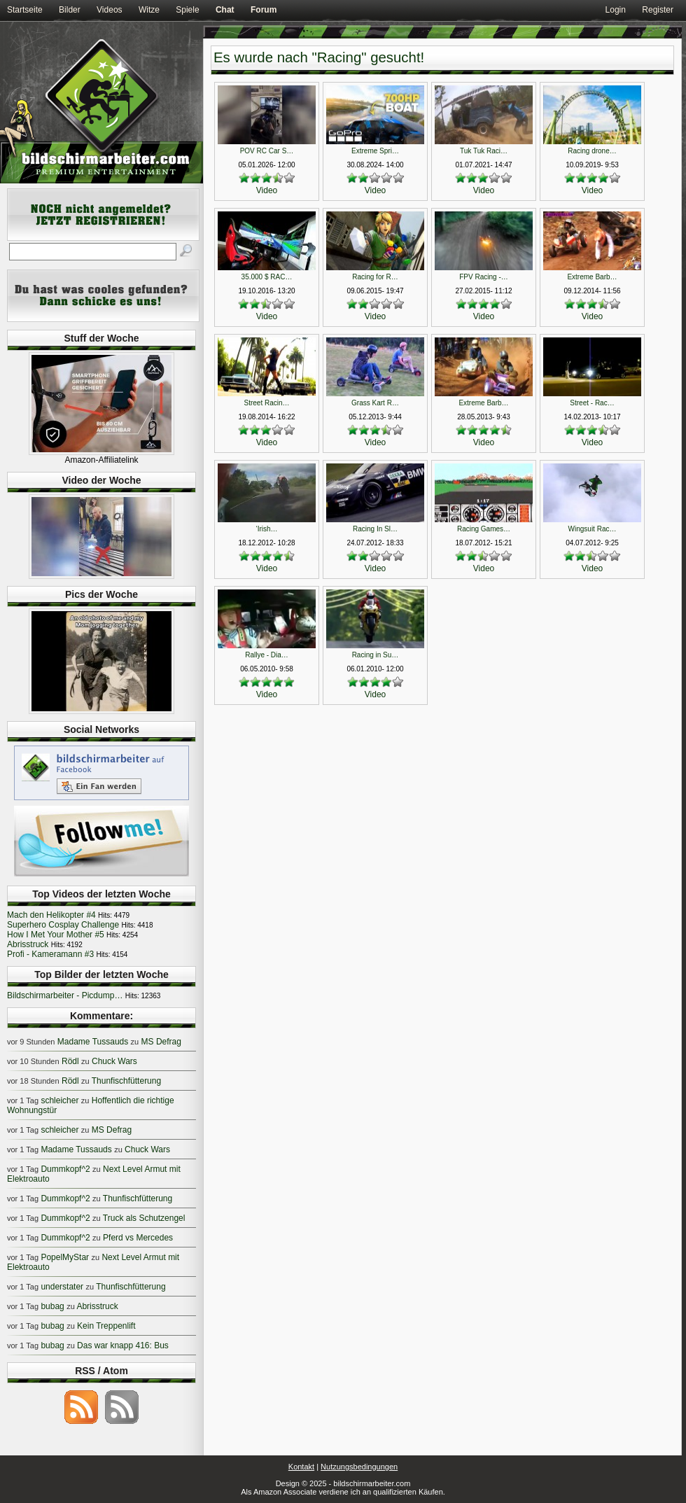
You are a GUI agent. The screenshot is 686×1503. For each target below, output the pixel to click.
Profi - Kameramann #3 (50, 954)
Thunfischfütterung (126, 1081)
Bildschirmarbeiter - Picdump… (64, 995)
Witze (149, 10)
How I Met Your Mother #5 (55, 934)
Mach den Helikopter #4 (51, 915)
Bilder (69, 10)
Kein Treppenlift (106, 1326)
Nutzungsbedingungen (359, 1466)
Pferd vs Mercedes (138, 1238)
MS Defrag (161, 1042)
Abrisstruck (27, 944)
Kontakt (301, 1466)
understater (62, 1287)
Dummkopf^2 (65, 1169)
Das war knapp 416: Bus (123, 1345)
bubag (52, 1306)
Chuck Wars (114, 1061)
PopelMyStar (65, 1257)
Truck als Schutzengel (144, 1218)
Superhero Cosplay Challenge (63, 925)
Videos (109, 10)
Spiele (187, 10)
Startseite (25, 10)
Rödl (70, 1061)
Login (616, 10)
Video (266, 190)
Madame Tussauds (92, 1042)
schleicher (59, 1100)
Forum (263, 10)
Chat (225, 10)
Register (657, 10)
